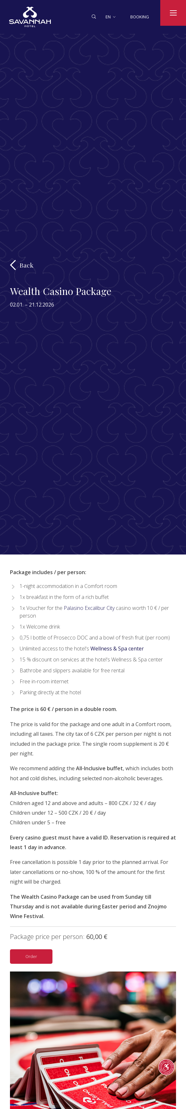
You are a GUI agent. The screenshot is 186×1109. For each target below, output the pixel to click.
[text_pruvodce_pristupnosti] (166, 1067)
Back (26, 265)
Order (31, 956)
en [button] (108, 17)
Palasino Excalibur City (88, 607)
